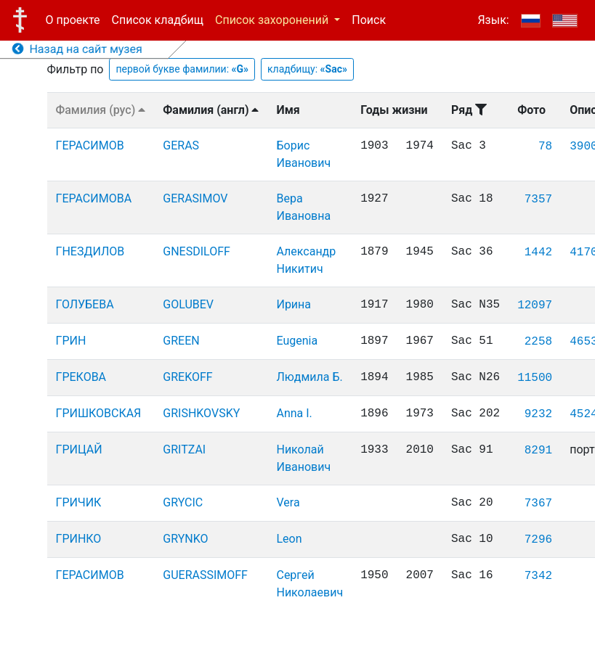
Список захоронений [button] (273, 20)
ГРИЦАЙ (79, 449)
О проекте (73, 20)
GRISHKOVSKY (201, 413)
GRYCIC (183, 502)
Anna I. (294, 413)
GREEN (181, 341)
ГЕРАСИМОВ (90, 145)
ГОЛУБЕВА (85, 304)
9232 (538, 414)
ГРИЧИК (79, 502)
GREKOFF (187, 377)
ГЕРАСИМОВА (94, 198)
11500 (534, 378)
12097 (534, 305)
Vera (287, 502)
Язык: (493, 20)
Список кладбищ (157, 20)
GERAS (181, 145)
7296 (538, 539)
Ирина (293, 304)
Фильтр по (75, 69)
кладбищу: (307, 69)
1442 (538, 252)
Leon (288, 539)
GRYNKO (185, 539)
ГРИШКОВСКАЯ (99, 413)
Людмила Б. (309, 377)
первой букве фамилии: (182, 69)
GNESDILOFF (196, 251)
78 (545, 146)
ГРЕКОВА (81, 377)
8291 (538, 450)
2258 (538, 341)
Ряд (469, 110)
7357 (538, 199)
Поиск (369, 20)
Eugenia (296, 341)
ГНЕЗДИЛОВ (90, 251)
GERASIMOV (195, 198)
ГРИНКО (79, 539)
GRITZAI (184, 449)
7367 (538, 503)
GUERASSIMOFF (205, 575)
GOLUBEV (188, 304)
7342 (538, 576)
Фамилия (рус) (101, 110)
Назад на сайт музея (77, 49)
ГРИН (71, 341)
